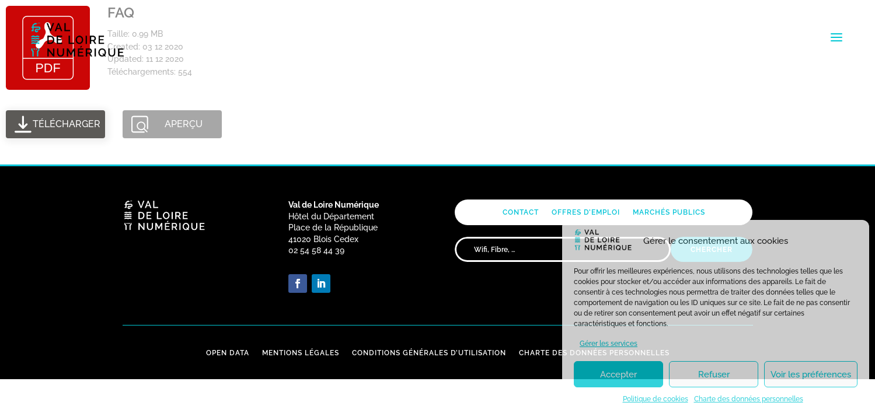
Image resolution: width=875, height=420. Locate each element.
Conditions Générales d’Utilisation (429, 353)
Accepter (618, 374)
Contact (521, 212)
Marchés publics (669, 212)
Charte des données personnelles (748, 399)
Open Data (227, 353)
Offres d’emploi (586, 212)
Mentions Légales (300, 353)
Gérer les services (608, 344)
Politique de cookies (655, 399)
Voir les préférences (811, 374)
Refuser (714, 374)
